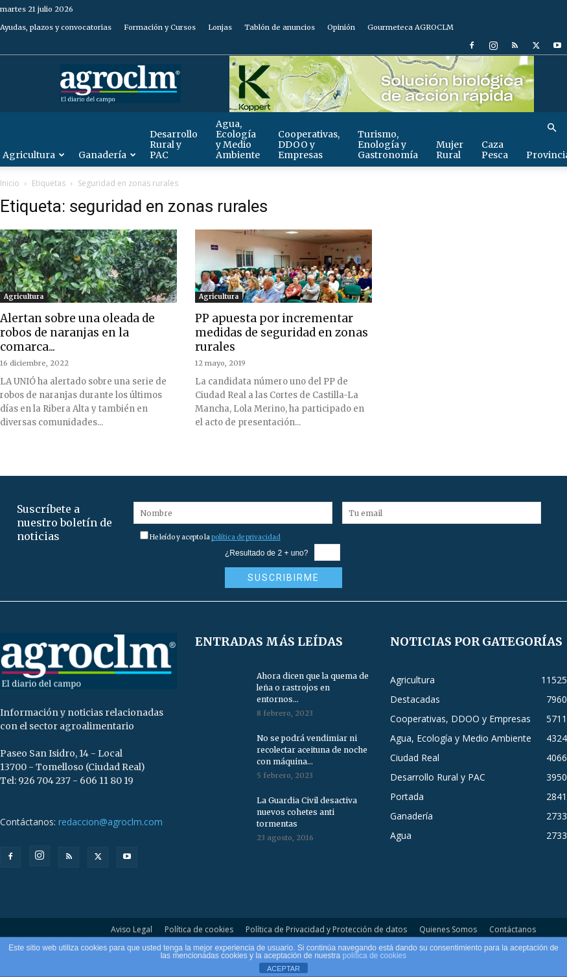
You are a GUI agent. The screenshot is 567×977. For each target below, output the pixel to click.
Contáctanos (512, 929)
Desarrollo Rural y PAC (174, 144)
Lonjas (220, 27)
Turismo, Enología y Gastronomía (388, 144)
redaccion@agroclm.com (110, 822)
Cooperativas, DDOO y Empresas (309, 144)
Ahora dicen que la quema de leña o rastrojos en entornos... (313, 687)
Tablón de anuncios (279, 27)
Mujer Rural (449, 150)
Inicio (9, 183)
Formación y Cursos (160, 27)
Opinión (341, 27)
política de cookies (375, 955)
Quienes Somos (448, 929)
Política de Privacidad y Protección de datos (326, 929)
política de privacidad (246, 537)
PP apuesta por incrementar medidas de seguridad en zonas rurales (281, 332)
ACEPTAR (283, 968)
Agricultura (23, 296)
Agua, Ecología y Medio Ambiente (238, 139)
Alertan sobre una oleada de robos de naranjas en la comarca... (77, 332)
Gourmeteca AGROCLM (410, 27)
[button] (551, 128)
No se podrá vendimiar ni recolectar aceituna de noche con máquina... (312, 749)
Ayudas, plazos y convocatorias (55, 27)
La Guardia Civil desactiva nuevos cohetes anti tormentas (307, 812)
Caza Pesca (494, 150)
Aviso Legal (131, 929)
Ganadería (107, 155)
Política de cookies (199, 929)
